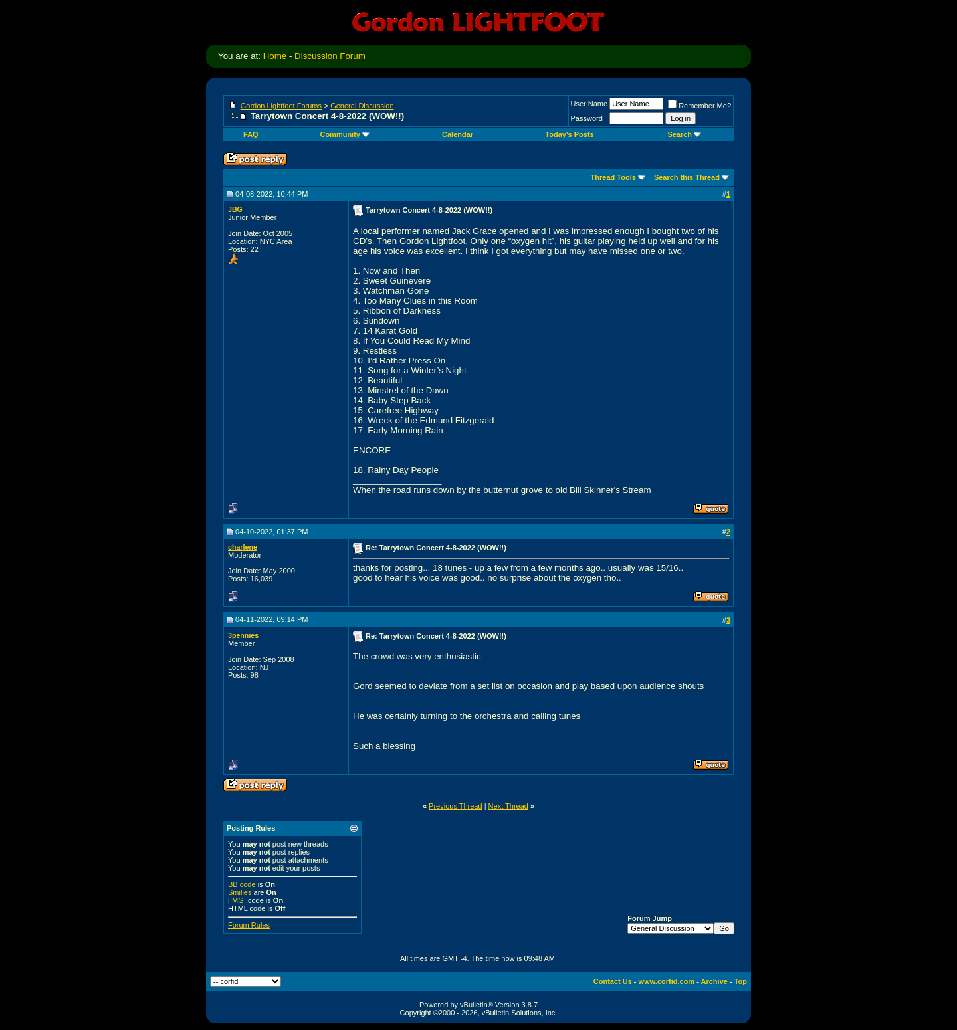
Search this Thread (687, 177)
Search (684, 134)
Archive (714, 981)
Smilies (239, 892)
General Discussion (361, 106)
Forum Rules (249, 925)
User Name (589, 104)
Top (740, 981)
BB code (242, 884)
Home (275, 56)
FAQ (251, 134)
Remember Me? (699, 106)
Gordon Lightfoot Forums (281, 106)
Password (587, 118)
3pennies (243, 635)
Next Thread (508, 806)
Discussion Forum (330, 56)
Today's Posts (569, 134)
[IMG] (237, 900)
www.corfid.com (667, 981)
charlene (242, 547)
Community (345, 134)
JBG (235, 209)
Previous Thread (455, 806)
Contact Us (612, 981)
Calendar (457, 134)
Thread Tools (613, 177)
